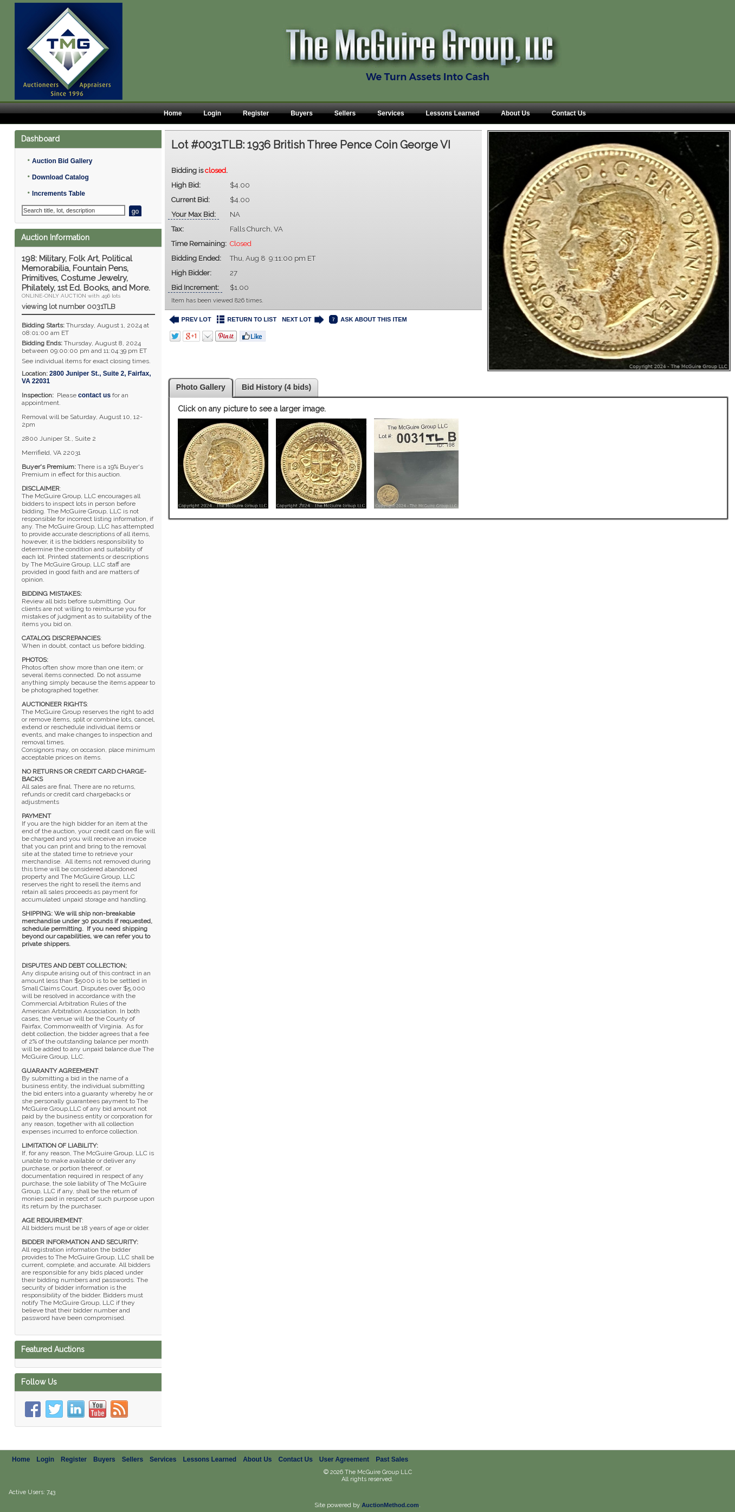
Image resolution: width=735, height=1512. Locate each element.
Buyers (302, 113)
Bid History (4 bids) (276, 387)
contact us (94, 395)
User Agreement (344, 1459)
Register (256, 113)
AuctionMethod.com (390, 1505)
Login (212, 113)
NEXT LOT (303, 320)
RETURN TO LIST (247, 320)
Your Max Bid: (193, 214)
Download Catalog (60, 177)
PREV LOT (190, 320)
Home (173, 113)
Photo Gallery (200, 387)
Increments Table (58, 193)
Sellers (345, 113)
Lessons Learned (453, 113)
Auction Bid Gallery (62, 161)
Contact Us (569, 113)
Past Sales (392, 1459)
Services (390, 113)
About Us (515, 113)
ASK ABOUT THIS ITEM (368, 320)
